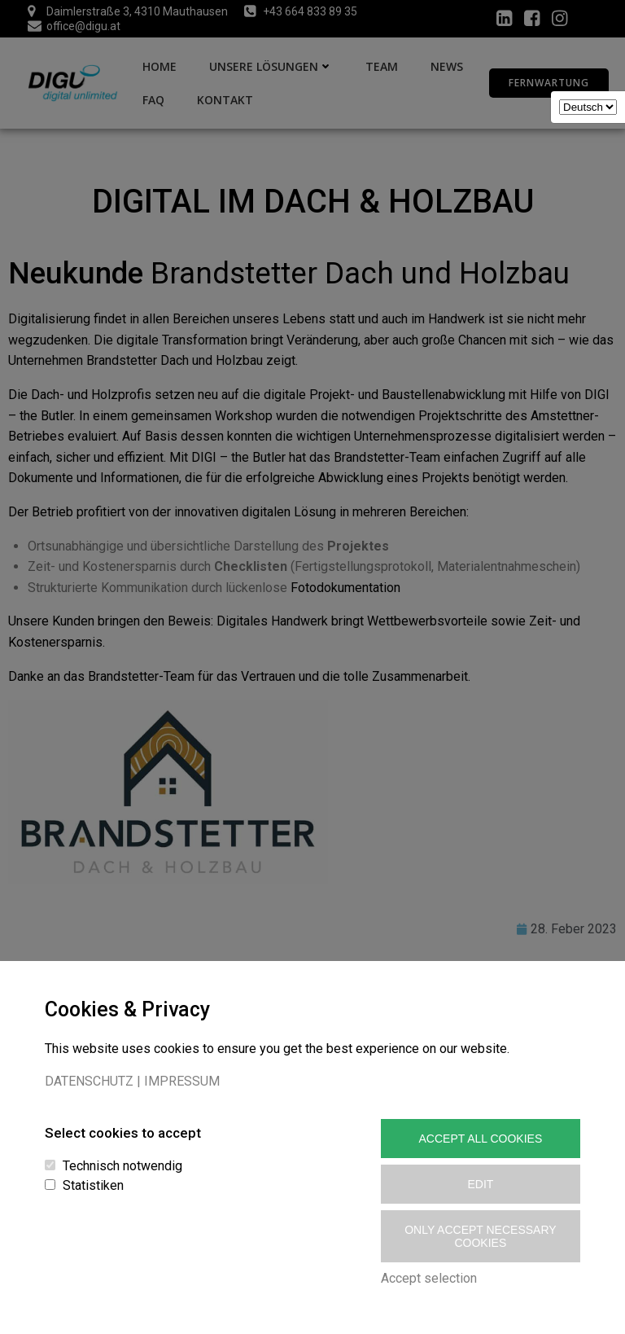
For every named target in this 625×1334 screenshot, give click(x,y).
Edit (480, 1184)
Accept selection (429, 1278)
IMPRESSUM (182, 1081)
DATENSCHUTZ (89, 1081)
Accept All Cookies (481, 1138)
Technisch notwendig (122, 1166)
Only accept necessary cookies (480, 1236)
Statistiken (93, 1185)
